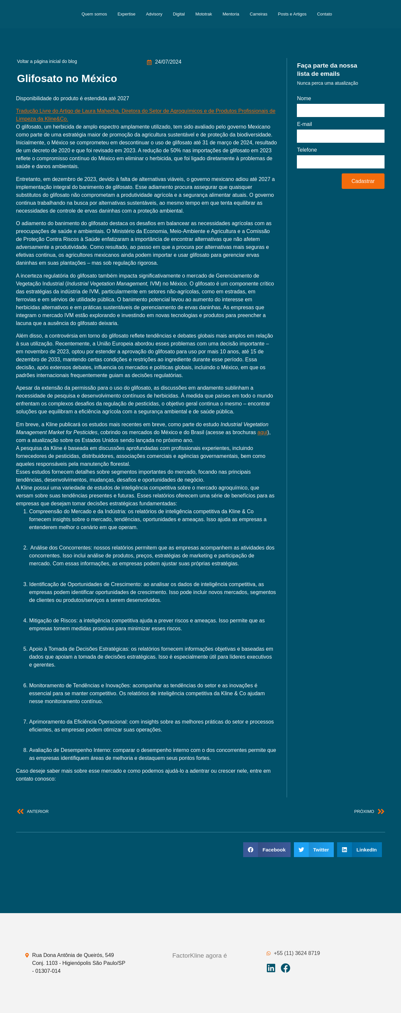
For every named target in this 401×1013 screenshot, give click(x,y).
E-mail (304, 124)
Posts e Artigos (292, 14)
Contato (324, 14)
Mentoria (230, 14)
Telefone (307, 150)
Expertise (126, 14)
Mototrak (203, 14)
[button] (267, 849)
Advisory (154, 14)
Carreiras (258, 14)
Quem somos (94, 14)
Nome (304, 98)
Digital (179, 14)
